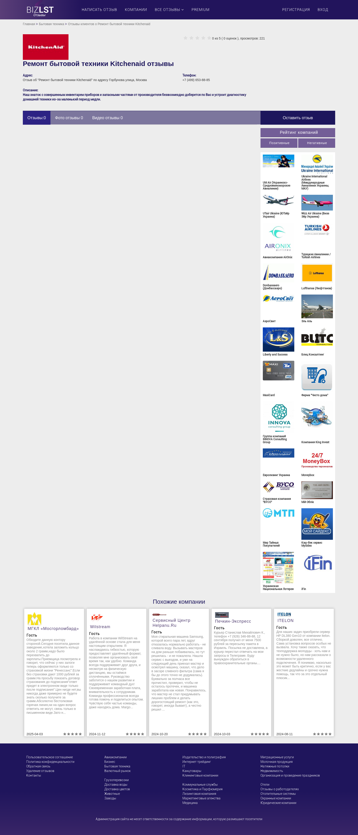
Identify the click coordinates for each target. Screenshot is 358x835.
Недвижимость (272, 771)
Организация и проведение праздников (290, 775)
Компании (136, 10)
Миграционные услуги (277, 757)
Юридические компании (278, 803)
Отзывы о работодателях (280, 789)
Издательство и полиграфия (204, 757)
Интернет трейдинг (196, 762)
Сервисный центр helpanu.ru (171, 623)
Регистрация (296, 10)
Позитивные (279, 143)
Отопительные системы (278, 793)
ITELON (285, 620)
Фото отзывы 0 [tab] (69, 118)
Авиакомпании (115, 757)
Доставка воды (115, 784)
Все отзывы (169, 10)
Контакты (33, 775)
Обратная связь (38, 766)
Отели (265, 784)
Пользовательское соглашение (49, 757)
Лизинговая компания (199, 793)
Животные (112, 793)
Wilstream (100, 626)
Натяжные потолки (275, 766)
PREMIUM (201, 10)
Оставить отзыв (298, 118)
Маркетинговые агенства (201, 798)
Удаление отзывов (40, 771)
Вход (323, 10)
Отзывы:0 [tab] (36, 118)
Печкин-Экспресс (233, 621)
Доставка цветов (117, 789)
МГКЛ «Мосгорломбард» (53, 628)
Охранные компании (276, 798)
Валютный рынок (117, 771)
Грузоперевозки (116, 780)
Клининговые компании (200, 775)
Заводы (110, 798)
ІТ (183, 766)
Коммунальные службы (200, 784)
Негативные (317, 143)
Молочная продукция (277, 762)
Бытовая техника (51, 24)
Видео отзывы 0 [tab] (107, 118)
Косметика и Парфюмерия (202, 789)
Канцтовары (191, 771)
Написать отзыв (99, 10)
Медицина (190, 803)
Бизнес (109, 762)
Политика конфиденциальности (50, 762)
